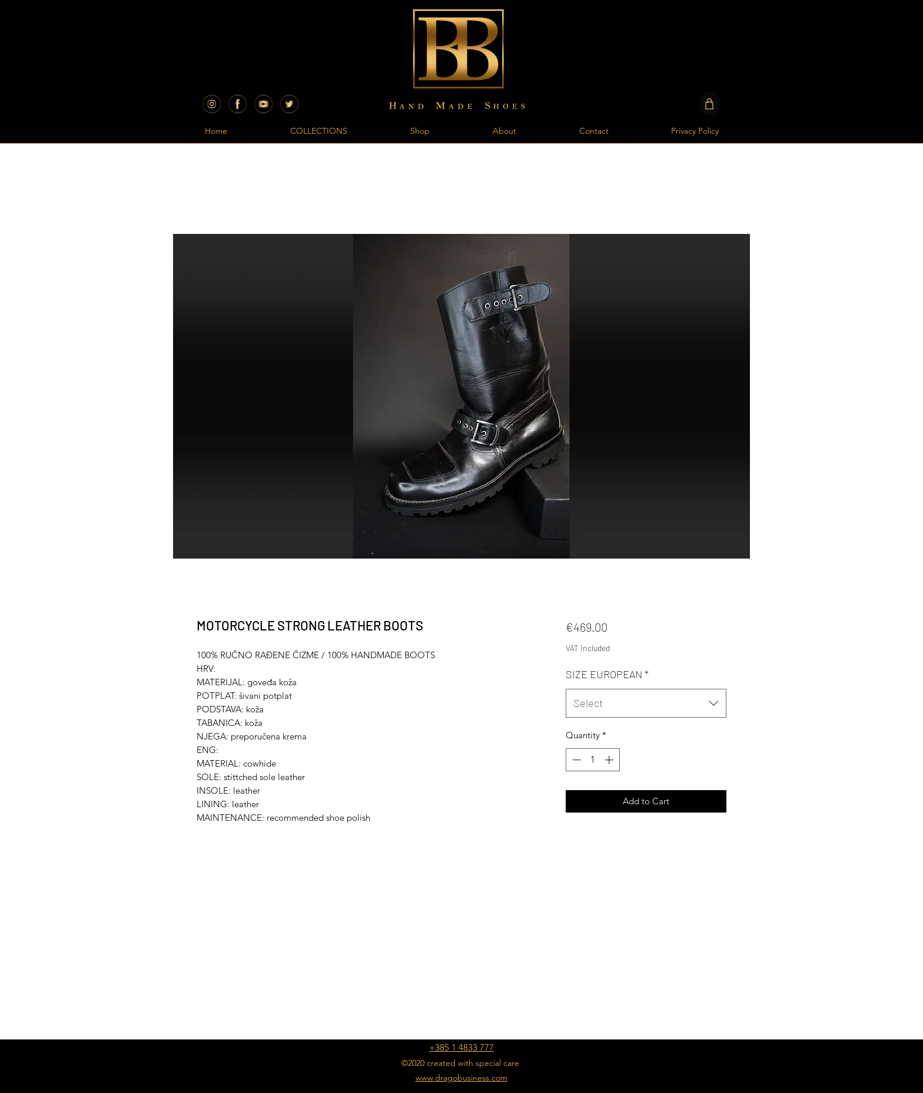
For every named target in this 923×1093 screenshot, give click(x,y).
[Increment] (610, 760)
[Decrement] (575, 760)
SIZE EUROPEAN (607, 674)
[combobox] (646, 703)
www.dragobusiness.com (461, 1077)
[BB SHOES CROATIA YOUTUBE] (263, 104)
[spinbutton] (592, 760)
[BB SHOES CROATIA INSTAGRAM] (212, 104)
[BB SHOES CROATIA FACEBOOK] (237, 104)
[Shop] (709, 103)
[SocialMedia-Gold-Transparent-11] (289, 104)
